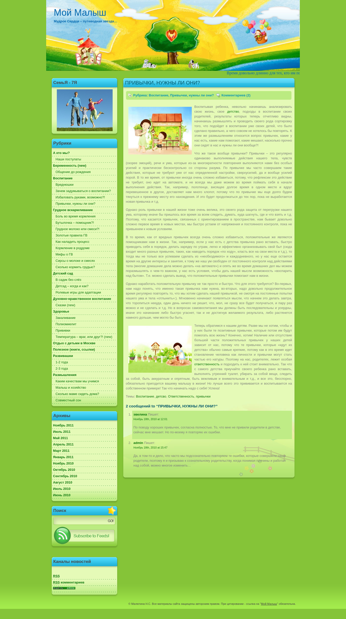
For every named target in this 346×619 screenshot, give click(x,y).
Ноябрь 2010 (63, 463)
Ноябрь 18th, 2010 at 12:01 (150, 419)
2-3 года (62, 368)
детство (233, 111)
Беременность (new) (69, 165)
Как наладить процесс (73, 242)
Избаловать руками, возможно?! (80, 197)
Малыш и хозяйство (71, 387)
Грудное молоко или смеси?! (77, 229)
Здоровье (61, 311)
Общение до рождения (73, 172)
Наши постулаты (68, 159)
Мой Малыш (80, 12)
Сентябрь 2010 (65, 476)
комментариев (68, 582)
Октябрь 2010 (64, 470)
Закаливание (66, 318)
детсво (161, 396)
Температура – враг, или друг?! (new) (84, 337)
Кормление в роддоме (73, 248)
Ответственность (181, 396)
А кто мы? (61, 153)
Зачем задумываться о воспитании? (83, 191)
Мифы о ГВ (64, 254)
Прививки (63, 330)
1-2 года (62, 362)
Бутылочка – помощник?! (75, 223)
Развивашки (63, 356)
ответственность (207, 364)
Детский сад (63, 273)
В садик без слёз (68, 280)
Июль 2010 (62, 489)
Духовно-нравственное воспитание (82, 299)
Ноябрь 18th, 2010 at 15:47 (150, 447)
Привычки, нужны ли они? (75, 203)
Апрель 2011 (63, 444)
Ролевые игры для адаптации (78, 292)
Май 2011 (60, 438)
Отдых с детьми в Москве (74, 343)
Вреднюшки (65, 184)
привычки (203, 396)
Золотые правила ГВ (71, 235)
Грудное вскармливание (73, 210)
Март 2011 (61, 451)
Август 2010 (62, 482)
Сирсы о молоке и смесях (75, 261)
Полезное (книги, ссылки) (74, 349)
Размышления (64, 375)
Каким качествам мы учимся (77, 381)
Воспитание (63, 178)
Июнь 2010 (62, 495)
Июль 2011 (62, 432)
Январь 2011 (63, 457)
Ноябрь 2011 (63, 425)
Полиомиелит (66, 324)
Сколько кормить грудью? (75, 267)
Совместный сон (68, 400)
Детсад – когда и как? (72, 286)
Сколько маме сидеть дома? (77, 394)
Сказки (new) (65, 305)
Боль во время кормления (76, 216)
